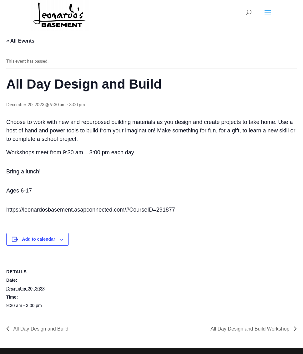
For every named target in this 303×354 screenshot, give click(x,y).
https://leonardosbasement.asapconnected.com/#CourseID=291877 (90, 210)
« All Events (20, 41)
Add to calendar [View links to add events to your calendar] (38, 239)
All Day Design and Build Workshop (250, 328)
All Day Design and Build (40, 328)
